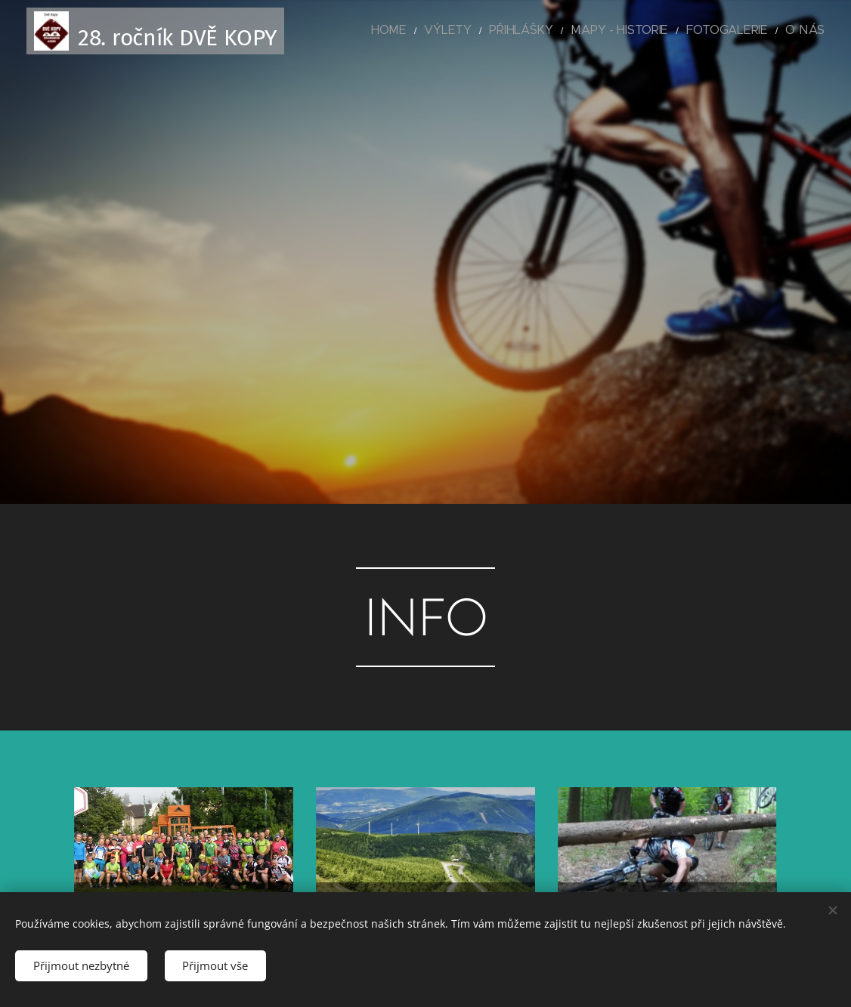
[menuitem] (444, 31)
